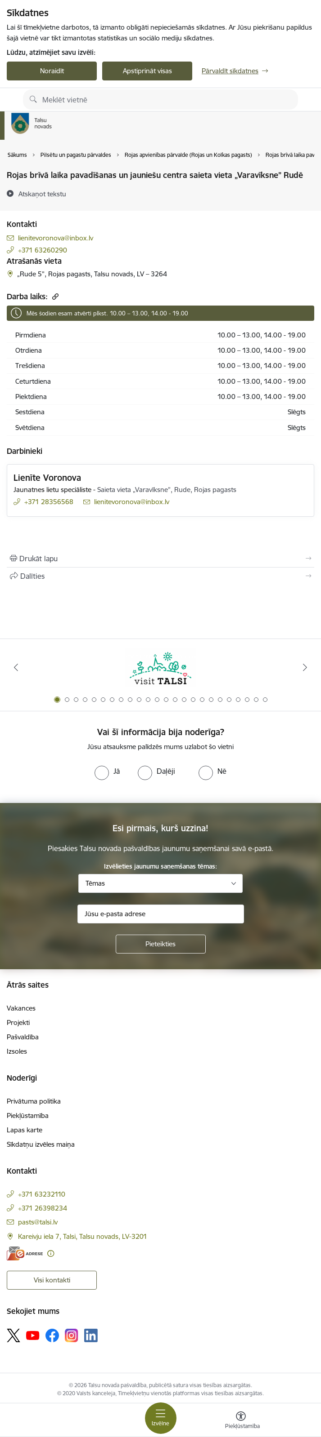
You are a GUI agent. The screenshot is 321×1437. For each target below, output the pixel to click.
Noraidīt (52, 71)
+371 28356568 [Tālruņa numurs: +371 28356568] (48, 501)
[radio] (107, 771)
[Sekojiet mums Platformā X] (13, 1335)
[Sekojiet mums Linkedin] (91, 1335)
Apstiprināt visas (147, 71)
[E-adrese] (25, 1253)
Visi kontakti (52, 1280)
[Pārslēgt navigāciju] (160, 1418)
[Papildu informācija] (50, 1253)
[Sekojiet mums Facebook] (52, 1335)
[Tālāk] (305, 667)
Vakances (21, 1008)
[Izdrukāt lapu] (160, 558)
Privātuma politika (34, 1101)
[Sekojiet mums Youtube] (33, 1335)
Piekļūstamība (28, 1115)
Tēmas (95, 883)
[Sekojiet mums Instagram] (71, 1335)
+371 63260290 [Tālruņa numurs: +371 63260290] (42, 250)
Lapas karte (24, 1130)
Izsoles (17, 1051)
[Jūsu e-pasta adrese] (160, 914)
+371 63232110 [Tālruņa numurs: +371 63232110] (41, 1194)
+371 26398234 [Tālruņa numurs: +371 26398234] (42, 1208)
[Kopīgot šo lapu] (160, 576)
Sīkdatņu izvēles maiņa (41, 1144)
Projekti (18, 1022)
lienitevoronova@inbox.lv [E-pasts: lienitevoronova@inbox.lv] (55, 238)
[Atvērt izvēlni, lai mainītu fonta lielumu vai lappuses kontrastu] (241, 1421)
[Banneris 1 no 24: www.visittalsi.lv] (161, 667)
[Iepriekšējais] (16, 667)
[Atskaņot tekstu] (42, 193)
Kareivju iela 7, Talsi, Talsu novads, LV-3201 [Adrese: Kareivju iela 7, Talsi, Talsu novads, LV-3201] (82, 1236)
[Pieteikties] (161, 944)
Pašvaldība (23, 1037)
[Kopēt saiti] (54, 296)
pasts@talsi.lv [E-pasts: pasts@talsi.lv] (38, 1222)
